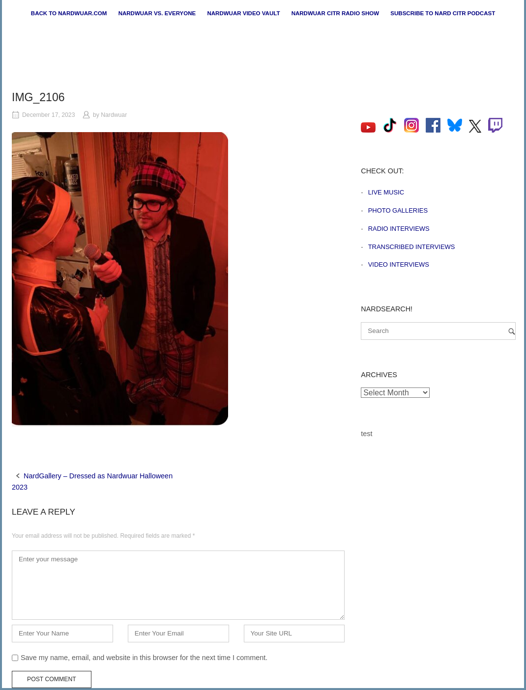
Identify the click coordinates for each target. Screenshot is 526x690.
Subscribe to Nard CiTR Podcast (442, 13)
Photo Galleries (398, 210)
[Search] (511, 331)
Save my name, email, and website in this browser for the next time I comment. (144, 658)
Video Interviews (398, 264)
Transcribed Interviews (411, 246)
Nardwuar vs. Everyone (157, 13)
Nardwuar (114, 114)
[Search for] (438, 331)
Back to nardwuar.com (69, 13)
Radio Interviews (399, 228)
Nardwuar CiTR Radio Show (335, 13)
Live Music (386, 192)
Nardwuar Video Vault (243, 13)
